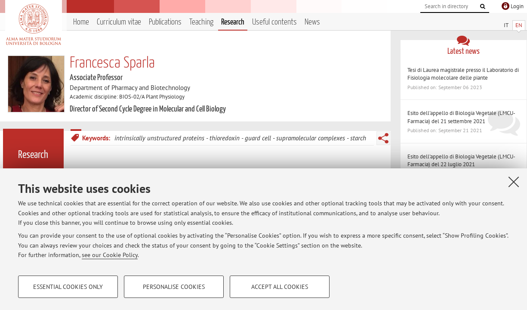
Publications (165, 22)
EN (518, 25)
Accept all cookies (279, 287)
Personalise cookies (174, 287)
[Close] (514, 182)
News (312, 22)
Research (232, 22)
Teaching (201, 22)
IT (506, 25)
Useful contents (274, 22)
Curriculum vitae (119, 22)
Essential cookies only (68, 287)
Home (81, 22)
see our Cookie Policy (110, 255)
